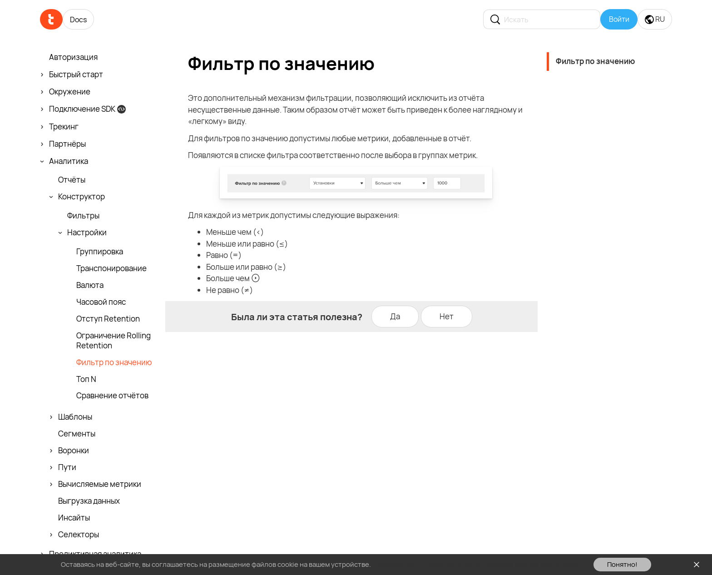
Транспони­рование (111, 268)
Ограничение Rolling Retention (113, 341)
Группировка (99, 252)
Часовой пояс (101, 302)
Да (395, 316)
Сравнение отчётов (112, 396)
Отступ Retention (108, 319)
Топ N (86, 379)
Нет (447, 316)
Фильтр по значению (114, 362)
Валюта (90, 285)
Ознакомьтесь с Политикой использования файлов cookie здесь (477, 564)
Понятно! (622, 564)
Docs (78, 20)
